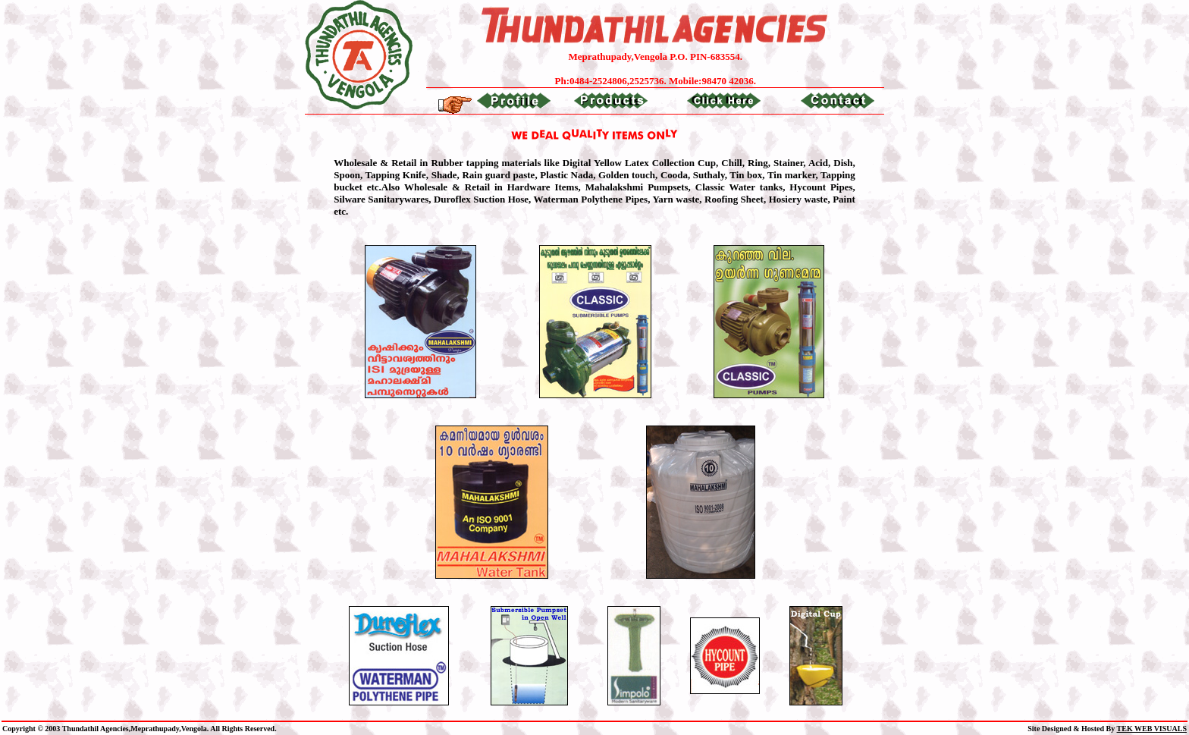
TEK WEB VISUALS (1152, 728)
